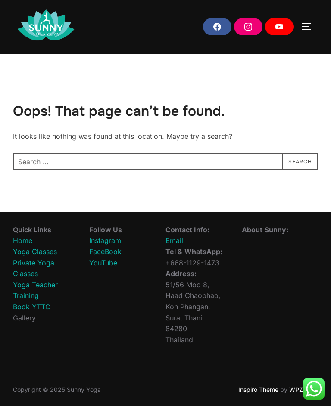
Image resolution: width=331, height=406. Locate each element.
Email (174, 240)
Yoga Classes (35, 251)
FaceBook (105, 251)
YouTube (103, 262)
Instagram (105, 240)
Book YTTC (31, 306)
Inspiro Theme (258, 389)
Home (22, 240)
